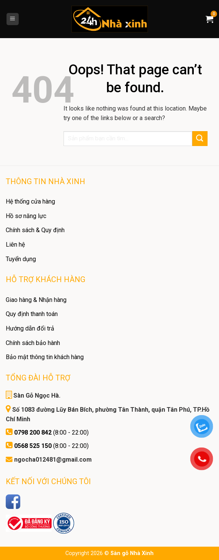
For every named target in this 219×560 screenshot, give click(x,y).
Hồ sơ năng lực (26, 216)
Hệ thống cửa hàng (30, 201)
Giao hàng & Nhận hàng (36, 299)
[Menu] (12, 19)
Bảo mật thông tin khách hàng (45, 357)
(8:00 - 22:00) (51, 432)
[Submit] (200, 138)
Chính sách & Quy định (35, 230)
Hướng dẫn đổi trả (30, 328)
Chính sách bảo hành (33, 343)
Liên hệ (15, 244)
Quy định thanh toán (32, 314)
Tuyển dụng (21, 259)
